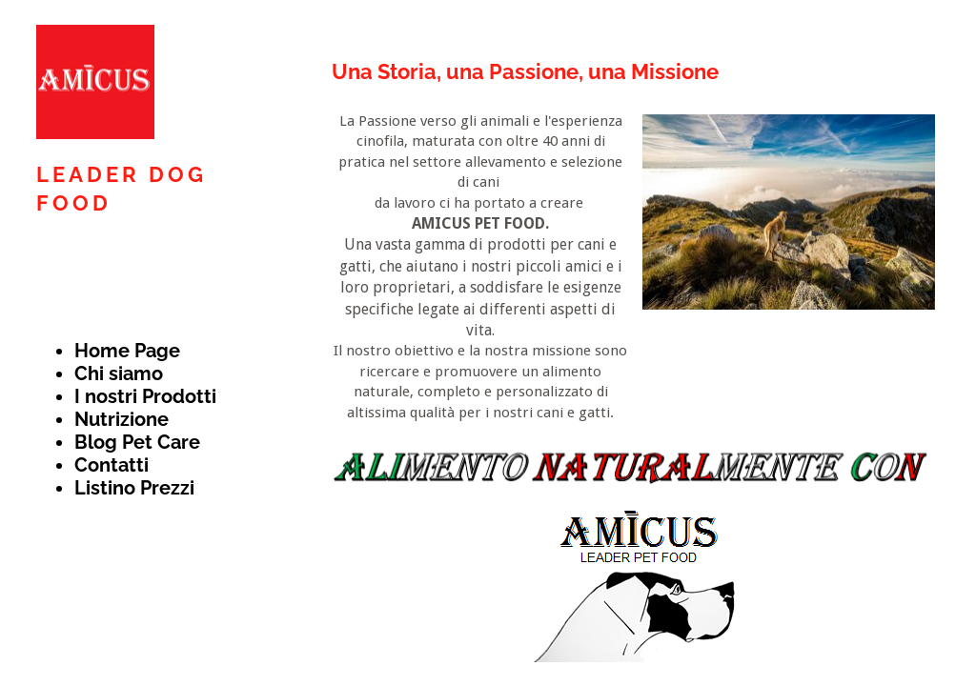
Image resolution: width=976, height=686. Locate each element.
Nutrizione (121, 419)
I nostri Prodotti (145, 396)
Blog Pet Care (137, 442)
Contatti (111, 465)
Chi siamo (118, 373)
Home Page (127, 350)
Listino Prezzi (134, 487)
